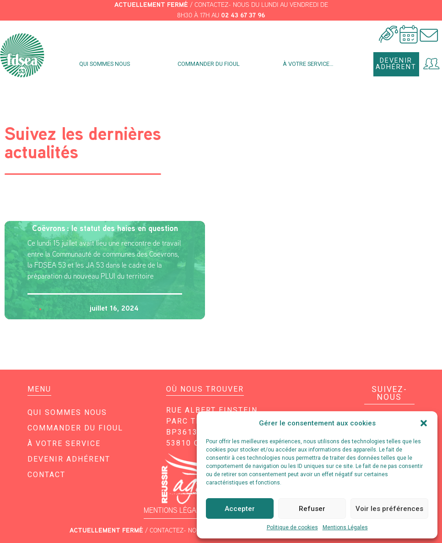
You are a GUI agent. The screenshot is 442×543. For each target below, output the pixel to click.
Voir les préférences (389, 509)
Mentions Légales (345, 527)
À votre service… (310, 64)
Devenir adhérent (68, 459)
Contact (46, 474)
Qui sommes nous (107, 64)
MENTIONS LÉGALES (176, 510)
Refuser (312, 509)
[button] (423, 423)
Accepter (240, 509)
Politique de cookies (292, 527)
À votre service (64, 443)
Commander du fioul (209, 63)
